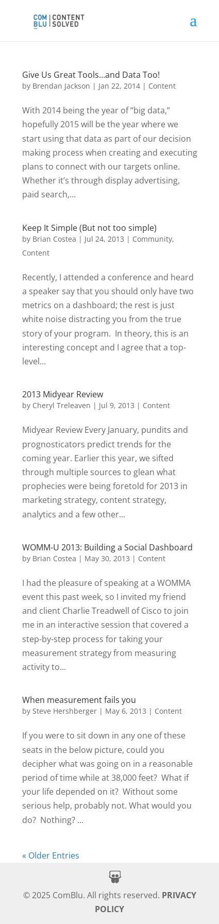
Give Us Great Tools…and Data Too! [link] (91, 74)
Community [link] (152, 239)
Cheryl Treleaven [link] (61, 405)
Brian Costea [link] (54, 239)
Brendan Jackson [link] (61, 86)
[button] (193, 26)
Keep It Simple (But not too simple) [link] (89, 227)
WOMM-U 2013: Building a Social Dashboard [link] (107, 547)
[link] (58, 19)
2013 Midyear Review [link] (62, 394)
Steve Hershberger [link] (64, 711)
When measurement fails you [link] (79, 699)
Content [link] (162, 86)
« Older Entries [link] (50, 855)
